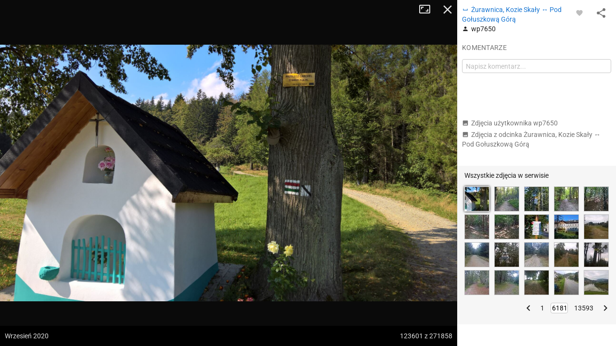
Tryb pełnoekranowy (428, 9)
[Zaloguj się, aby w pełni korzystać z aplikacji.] (579, 12)
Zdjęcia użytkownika (510, 123)
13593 (583, 308)
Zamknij (447, 9)
